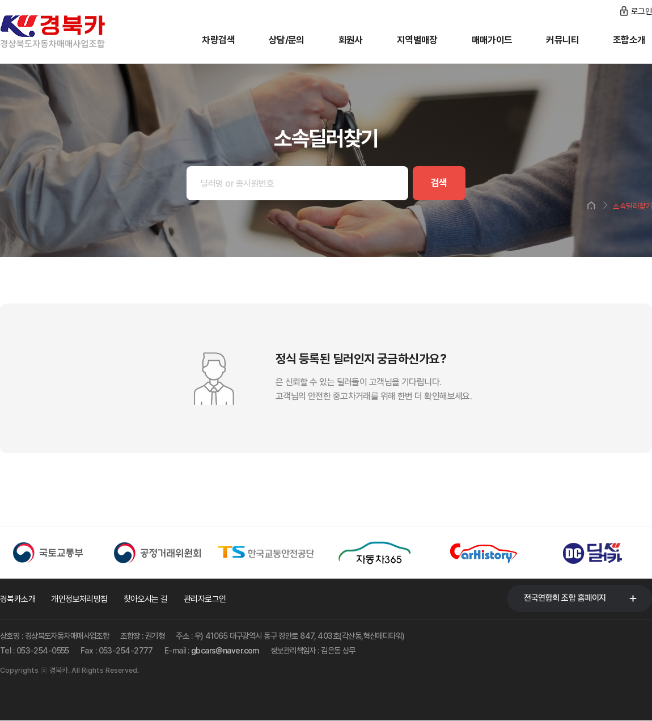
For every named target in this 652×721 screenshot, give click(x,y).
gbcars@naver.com (225, 650)
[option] (54, 553)
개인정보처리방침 (79, 599)
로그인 (641, 11)
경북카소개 (17, 599)
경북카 (68, 32)
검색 (437, 183)
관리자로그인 (205, 599)
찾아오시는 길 (146, 599)
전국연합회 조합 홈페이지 (565, 598)
